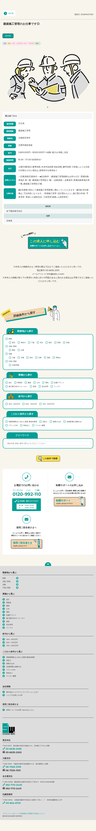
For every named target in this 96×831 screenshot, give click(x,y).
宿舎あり (26, 425)
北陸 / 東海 (12, 346)
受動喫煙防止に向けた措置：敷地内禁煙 (23, 422)
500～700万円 (31, 404)
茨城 (67, 342)
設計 (10, 383)
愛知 (13, 350)
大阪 (13, 358)
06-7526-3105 (11, 768)
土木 (38, 383)
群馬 (59, 342)
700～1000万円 (48, 404)
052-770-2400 (12, 786)
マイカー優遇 (40, 425)
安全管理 (45, 386)
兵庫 (40, 358)
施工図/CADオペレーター (18, 386)
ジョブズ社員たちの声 (14, 696)
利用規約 (23, 814)
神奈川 (23, 342)
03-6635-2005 (12, 750)
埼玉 (41, 342)
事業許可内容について (36, 814)
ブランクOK (13, 425)
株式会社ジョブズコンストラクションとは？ (22, 693)
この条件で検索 (50, 458)
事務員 (19, 383)
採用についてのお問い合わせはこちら (20, 711)
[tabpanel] (48, 77)
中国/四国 (15, 365)
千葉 (32, 342)
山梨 (22, 350)
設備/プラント (59, 383)
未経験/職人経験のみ (74, 422)
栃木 (50, 342)
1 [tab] (48, 107)
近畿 (10, 354)
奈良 (31, 358)
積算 (34, 386)
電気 (46, 383)
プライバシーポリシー (10, 814)
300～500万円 (14, 404)
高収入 (44, 422)
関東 (10, 339)
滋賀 (48, 358)
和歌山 (58, 358)
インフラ (57, 386)
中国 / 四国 (12, 361)
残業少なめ (57, 422)
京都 (22, 358)
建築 (29, 383)
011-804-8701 (11, 804)
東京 (13, 342)
